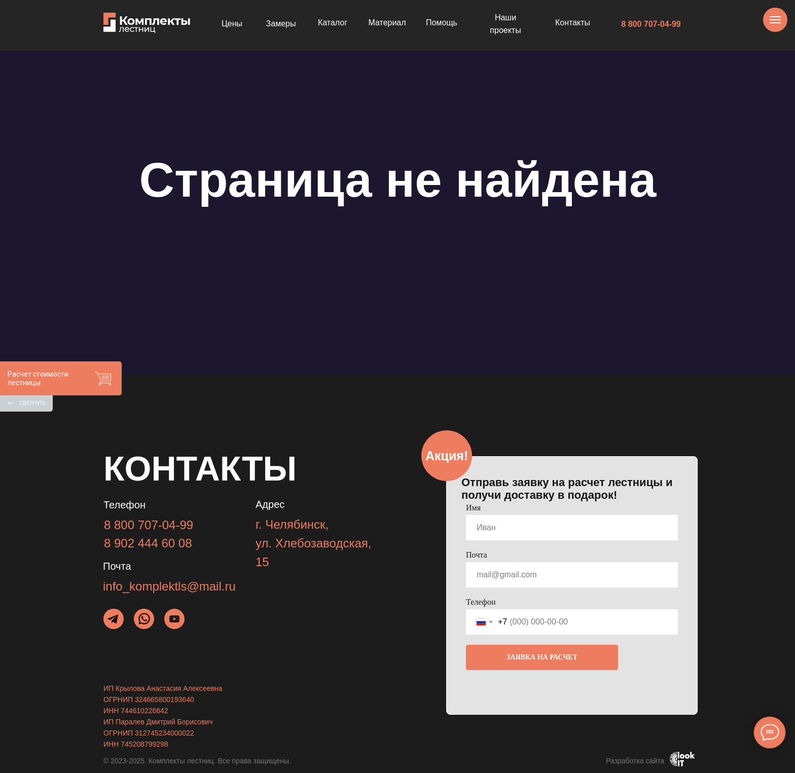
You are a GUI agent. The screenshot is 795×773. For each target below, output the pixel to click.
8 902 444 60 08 (148, 543)
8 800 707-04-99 (650, 24)
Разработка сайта (635, 761)
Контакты (572, 22)
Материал (387, 22)
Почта (476, 554)
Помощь (441, 22)
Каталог (332, 22)
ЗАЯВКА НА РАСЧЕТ (542, 657)
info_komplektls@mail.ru (169, 586)
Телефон (480, 602)
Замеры (281, 23)
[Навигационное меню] (775, 19)
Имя (473, 507)
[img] (144, 618)
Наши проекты (505, 24)
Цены (232, 23)
